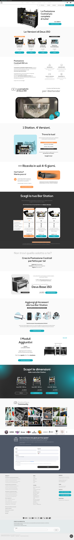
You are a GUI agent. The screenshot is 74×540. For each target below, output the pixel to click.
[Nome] (25, 450)
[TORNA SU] (21, 393)
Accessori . (40, 264)
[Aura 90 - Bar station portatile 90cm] (14, 493)
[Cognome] (47, 450)
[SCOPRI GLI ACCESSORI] (37, 331)
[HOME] (41, 477)
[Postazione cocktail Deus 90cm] (14, 491)
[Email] (25, 453)
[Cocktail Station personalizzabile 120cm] (14, 489)
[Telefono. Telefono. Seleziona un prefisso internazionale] (39, 453)
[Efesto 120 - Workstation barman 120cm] (14, 488)
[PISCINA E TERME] (41, 493)
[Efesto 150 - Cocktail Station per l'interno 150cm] (14, 481)
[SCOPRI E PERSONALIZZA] (51, 293)
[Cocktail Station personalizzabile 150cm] (14, 482)
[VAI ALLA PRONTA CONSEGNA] (26, 187)
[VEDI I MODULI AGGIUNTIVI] (25, 360)
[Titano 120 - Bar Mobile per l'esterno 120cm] (14, 485)
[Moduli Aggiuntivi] (14, 498)
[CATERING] (41, 490)
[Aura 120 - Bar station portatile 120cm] (14, 487)
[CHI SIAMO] (41, 478)
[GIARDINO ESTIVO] (41, 495)
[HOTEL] (41, 488)
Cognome (39, 448)
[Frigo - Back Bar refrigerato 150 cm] (14, 503)
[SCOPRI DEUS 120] (36, 393)
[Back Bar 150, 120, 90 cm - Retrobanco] (14, 501)
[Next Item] (68, 417)
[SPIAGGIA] (41, 501)
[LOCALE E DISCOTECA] (41, 489)
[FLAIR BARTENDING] (41, 500)
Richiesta (17, 455)
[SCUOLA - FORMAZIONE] (41, 504)
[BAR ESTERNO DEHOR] (41, 487)
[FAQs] (41, 482)
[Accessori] (54, 5)
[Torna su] (42, 5)
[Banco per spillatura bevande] (14, 506)
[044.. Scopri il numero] (65, 492)
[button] (33, 3)
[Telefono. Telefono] (49, 453)
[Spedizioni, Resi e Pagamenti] (64, 500)
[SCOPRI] (29, 236)
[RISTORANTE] (41, 494)
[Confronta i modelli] (61, 5)
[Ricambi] (14, 513)
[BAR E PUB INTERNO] (41, 492)
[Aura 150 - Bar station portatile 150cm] (14, 480)
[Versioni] (49, 5)
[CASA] (41, 498)
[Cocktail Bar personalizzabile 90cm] (14, 496)
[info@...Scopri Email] (65, 495)
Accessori (46, 279)
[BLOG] (41, 480)
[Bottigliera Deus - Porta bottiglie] (14, 504)
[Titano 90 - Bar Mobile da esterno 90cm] (14, 492)
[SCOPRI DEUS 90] (52, 393)
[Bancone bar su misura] (14, 510)
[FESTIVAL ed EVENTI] (41, 499)
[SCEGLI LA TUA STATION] (55, 24)
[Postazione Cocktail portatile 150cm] (14, 477)
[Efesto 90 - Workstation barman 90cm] (14, 495)
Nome (16, 448)
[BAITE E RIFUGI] (41, 503)
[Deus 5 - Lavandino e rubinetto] (14, 499)
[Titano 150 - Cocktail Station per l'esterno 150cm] (14, 479)
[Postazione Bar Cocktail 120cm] (14, 484)
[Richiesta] (37, 458)
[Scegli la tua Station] (69, 5)
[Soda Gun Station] (14, 508)
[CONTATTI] (41, 481)
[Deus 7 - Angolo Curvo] (14, 500)
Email (16, 528)
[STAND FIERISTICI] (41, 497)
